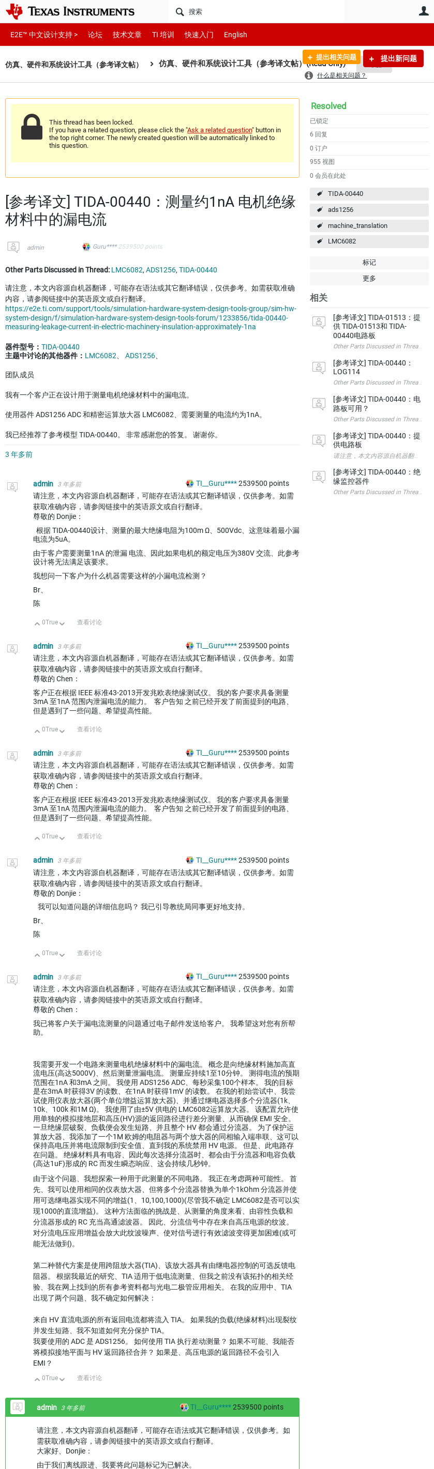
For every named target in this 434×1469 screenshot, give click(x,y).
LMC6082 (342, 241)
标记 (369, 262)
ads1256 (340, 209)
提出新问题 (398, 58)
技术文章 (120, 34)
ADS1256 (161, 270)
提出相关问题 (332, 58)
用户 (423, 11)
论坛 (89, 34)
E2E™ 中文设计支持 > (41, 34)
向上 (37, 624)
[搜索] (256, 11)
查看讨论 (89, 622)
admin (35, 247)
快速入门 (188, 34)
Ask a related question (219, 130)
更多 (369, 278)
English (223, 34)
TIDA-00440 (345, 193)
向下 (62, 624)
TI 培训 (154, 34)
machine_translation (357, 225)
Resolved (329, 106)
